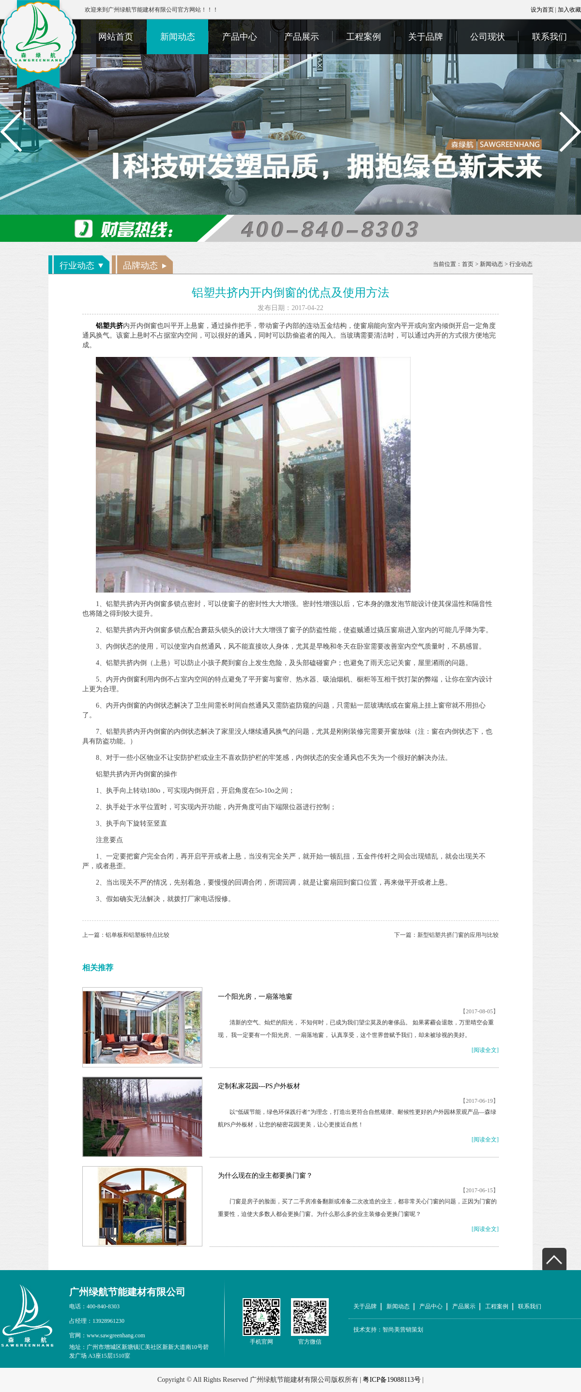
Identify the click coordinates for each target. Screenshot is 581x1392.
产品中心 (239, 37)
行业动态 (521, 264)
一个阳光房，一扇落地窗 (255, 996)
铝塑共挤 (109, 325)
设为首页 (542, 9)
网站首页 (115, 37)
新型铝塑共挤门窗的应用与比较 (458, 935)
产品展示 (301, 37)
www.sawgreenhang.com (116, 1335)
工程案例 (363, 37)
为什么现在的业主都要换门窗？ (265, 1175)
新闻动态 (177, 37)
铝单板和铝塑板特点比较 (137, 935)
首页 (468, 264)
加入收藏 (569, 9)
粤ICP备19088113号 (391, 1379)
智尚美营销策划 (402, 1329)
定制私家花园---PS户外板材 (259, 1086)
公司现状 (487, 37)
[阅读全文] (485, 1050)
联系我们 (549, 37)
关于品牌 (425, 37)
